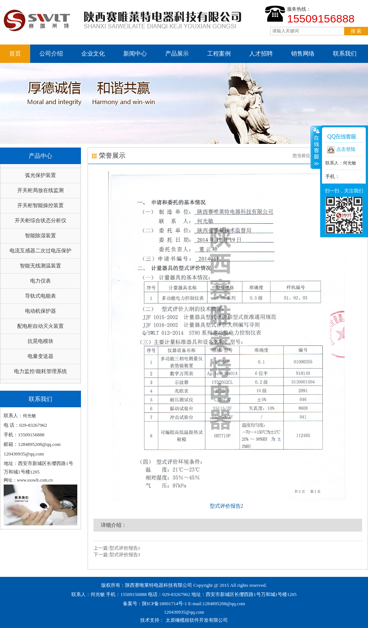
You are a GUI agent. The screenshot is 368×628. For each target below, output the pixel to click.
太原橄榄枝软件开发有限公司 (197, 620)
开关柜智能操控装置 (40, 205)
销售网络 (303, 53)
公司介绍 (51, 53)
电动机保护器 (40, 311)
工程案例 (219, 53)
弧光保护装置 (40, 175)
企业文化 (93, 53)
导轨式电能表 (40, 296)
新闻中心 (135, 53)
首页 (15, 53)
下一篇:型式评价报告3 (116, 554)
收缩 (316, 147)
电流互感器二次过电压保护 (40, 250)
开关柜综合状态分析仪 (40, 220)
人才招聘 (261, 53)
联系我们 (345, 53)
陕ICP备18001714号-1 (164, 603)
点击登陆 (341, 149)
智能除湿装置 (40, 235)
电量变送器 (40, 356)
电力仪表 (40, 281)
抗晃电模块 (40, 341)
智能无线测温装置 (40, 266)
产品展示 (177, 53)
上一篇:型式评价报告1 (116, 548)
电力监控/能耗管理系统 (40, 371)
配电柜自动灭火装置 (40, 326)
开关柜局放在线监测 (40, 190)
